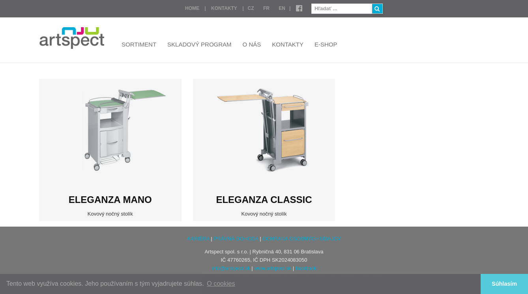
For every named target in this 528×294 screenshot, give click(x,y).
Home (192, 8)
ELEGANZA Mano (110, 199)
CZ (251, 8)
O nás (252, 44)
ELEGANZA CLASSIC (264, 199)
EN (282, 8)
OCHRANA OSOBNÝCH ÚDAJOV (301, 239)
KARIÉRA (198, 239)
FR (266, 8)
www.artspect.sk (272, 268)
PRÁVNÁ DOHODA (235, 239)
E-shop (326, 44)
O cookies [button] (221, 283)
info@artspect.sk (231, 268)
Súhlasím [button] (504, 284)
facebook (306, 268)
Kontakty (224, 8)
